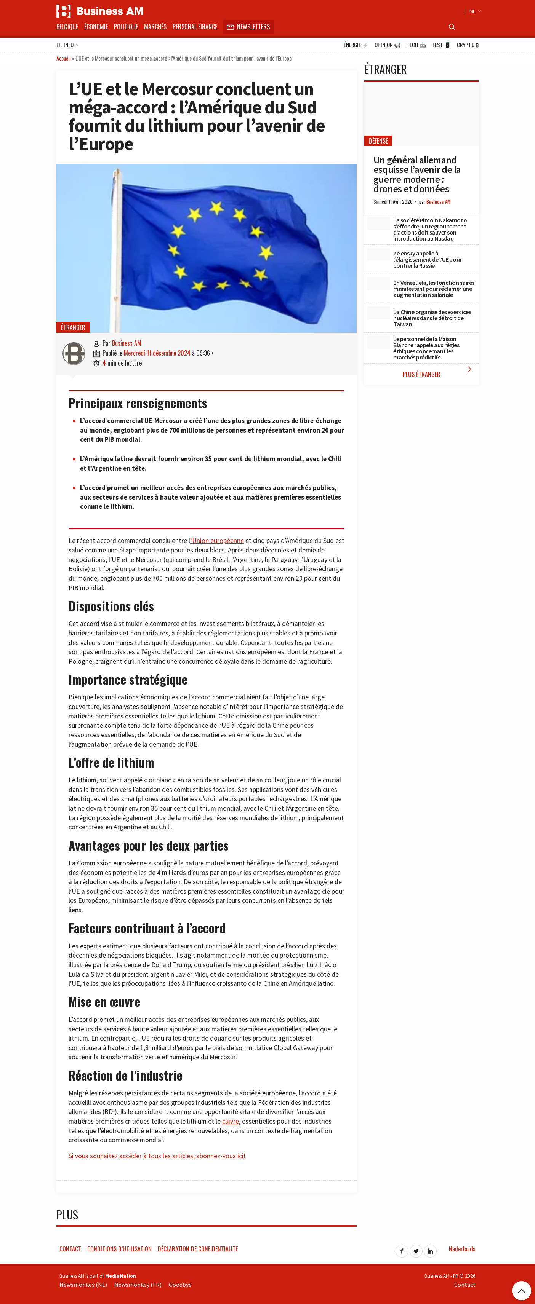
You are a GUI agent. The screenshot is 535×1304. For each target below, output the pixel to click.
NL (474, 11)
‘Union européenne (217, 540)
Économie (96, 26)
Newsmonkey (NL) (83, 1284)
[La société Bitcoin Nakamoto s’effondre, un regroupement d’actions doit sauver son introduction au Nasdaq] (378, 223)
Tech (416, 45)
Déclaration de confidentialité (198, 1248)
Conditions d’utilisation (119, 1248)
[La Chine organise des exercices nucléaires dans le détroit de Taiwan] (378, 312)
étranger (73, 327)
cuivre (230, 1121)
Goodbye (180, 1284)
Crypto (468, 45)
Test (441, 45)
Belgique (67, 26)
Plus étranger (439, 372)
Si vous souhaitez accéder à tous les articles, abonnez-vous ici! (157, 1156)
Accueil (63, 58)
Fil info (67, 45)
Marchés (155, 26)
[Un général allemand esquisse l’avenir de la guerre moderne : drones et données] (421, 114)
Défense (378, 140)
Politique (126, 26)
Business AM (126, 343)
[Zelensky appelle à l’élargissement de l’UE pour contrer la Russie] (378, 254)
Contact (70, 1248)
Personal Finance (195, 26)
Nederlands (462, 1248)
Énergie (356, 45)
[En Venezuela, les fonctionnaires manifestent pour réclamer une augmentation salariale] (378, 283)
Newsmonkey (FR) (138, 1284)
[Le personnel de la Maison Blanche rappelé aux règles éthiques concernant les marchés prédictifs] (378, 342)
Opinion (388, 45)
